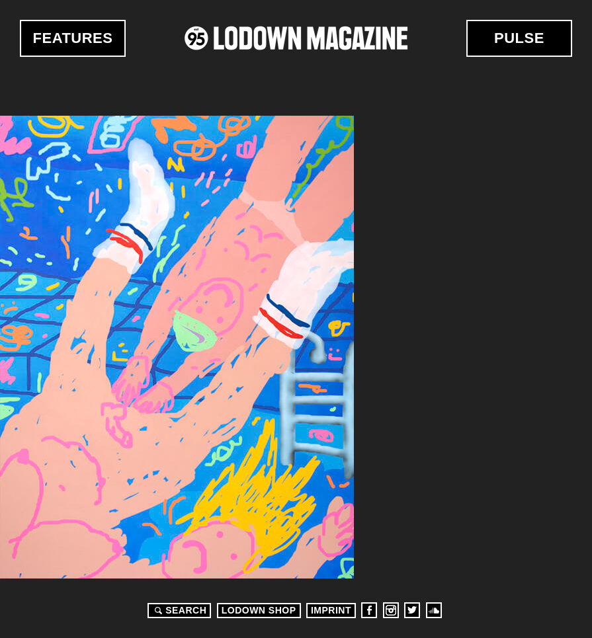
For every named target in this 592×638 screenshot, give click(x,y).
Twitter (412, 610)
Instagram (391, 610)
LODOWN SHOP (259, 610)
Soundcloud (434, 610)
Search (178, 610)
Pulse (519, 38)
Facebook (369, 610)
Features (73, 38)
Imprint (331, 610)
